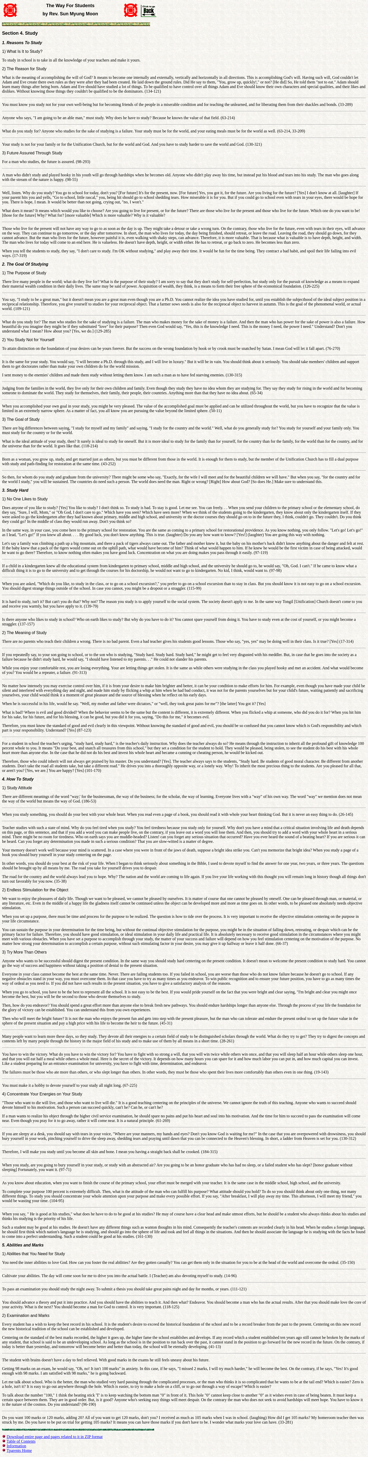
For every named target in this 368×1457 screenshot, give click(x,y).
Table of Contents (21, 1441)
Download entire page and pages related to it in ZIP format (55, 1437)
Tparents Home (19, 1450)
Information (16, 1446)
